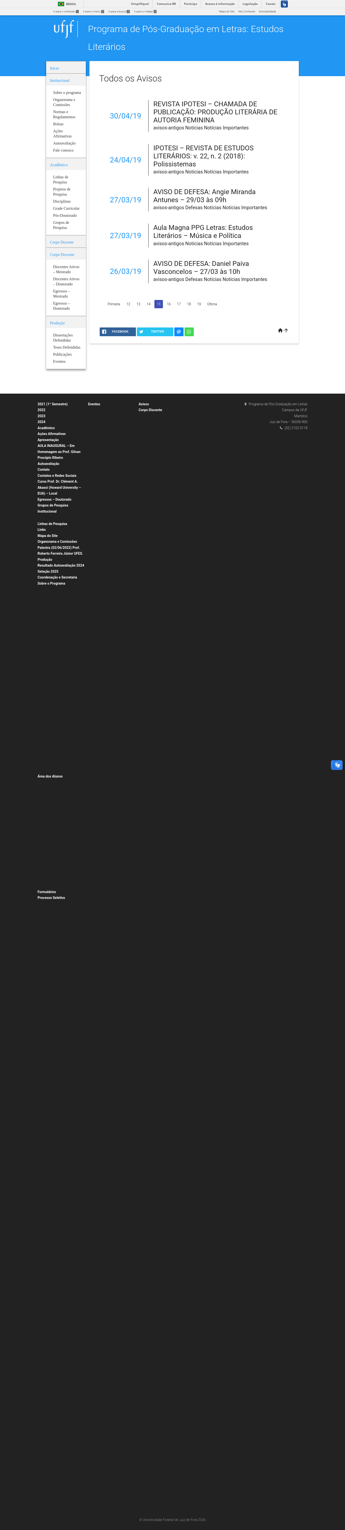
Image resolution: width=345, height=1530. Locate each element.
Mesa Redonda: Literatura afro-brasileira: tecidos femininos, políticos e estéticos (109, 932)
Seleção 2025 (48, 571)
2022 (41, 410)
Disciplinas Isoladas (52, 834)
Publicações (47, 757)
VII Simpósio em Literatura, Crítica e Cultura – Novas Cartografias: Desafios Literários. (111, 1500)
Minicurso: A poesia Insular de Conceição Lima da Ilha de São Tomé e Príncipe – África (112, 887)
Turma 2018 (148, 435)
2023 (41, 416)
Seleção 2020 (48, 904)
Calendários (47, 802)
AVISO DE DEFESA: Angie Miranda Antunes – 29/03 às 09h (204, 196)
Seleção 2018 (48, 981)
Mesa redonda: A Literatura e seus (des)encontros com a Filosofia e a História (111, 1223)
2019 (93, 513)
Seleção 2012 (48, 1026)
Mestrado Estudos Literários (158, 416)
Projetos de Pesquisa (53, 686)
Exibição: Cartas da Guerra (106, 758)
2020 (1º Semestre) (52, 872)
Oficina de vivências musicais (108, 874)
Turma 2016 (148, 448)
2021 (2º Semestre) (52, 879)
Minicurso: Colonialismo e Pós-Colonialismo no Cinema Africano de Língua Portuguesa (112, 1461)
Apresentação (48, 440)
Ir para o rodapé (145, 11)
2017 (93, 868)
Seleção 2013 (48, 1020)
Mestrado (46, 634)
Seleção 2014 (48, 1013)
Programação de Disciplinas (57, 814)
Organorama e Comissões (57, 541)
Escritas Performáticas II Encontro (111, 636)
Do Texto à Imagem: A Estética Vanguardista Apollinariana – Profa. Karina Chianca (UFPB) (111, 591)
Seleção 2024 (48, 962)
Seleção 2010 (48, 1039)
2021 (93, 507)
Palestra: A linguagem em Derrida (110, 1080)
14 (148, 304)
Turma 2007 (148, 506)
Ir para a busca (119, 11)
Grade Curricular (50, 622)
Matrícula (46, 808)
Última (212, 304)
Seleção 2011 (48, 1033)
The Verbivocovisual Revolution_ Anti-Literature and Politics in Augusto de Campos (109, 713)
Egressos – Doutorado (54, 499)
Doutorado (46, 628)
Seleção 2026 (48, 968)
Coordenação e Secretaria (57, 577)
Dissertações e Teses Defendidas (60, 654)
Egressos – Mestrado (154, 622)
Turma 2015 (148, 455)
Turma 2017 (148, 442)
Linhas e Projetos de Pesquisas (59, 679)
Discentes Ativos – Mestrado (158, 513)
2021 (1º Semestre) (53, 404)
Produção (45, 559)
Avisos (144, 404)
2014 (93, 1319)
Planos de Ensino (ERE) (54, 647)
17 (179, 304)
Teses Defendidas (51, 667)
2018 (93, 745)
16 (169, 304)
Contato (44, 469)
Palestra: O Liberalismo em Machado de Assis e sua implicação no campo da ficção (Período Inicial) (112, 1145)
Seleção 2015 (48, 1000)
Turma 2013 (148, 468)
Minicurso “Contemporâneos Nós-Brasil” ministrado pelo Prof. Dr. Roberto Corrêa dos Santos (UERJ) (111, 1442)
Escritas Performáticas (104, 752)
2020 (93, 410)
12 (128, 304)
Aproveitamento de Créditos (57, 795)
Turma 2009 (148, 493)
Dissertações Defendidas (55, 660)
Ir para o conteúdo (66, 11)
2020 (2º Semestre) (52, 885)
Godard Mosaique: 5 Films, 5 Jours (111, 642)
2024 (41, 422)
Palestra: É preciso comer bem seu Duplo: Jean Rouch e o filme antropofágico (111, 1242)
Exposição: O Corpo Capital (106, 977)
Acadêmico (46, 428)
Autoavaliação (48, 464)
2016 (93, 1061)
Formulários (47, 892)
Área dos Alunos (50, 776)
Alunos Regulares (50, 827)
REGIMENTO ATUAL (52, 705)
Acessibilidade (267, 11)
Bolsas (44, 517)
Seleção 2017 (48, 987)
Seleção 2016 (48, 994)
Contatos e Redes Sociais (57, 476)
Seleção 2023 (48, 955)
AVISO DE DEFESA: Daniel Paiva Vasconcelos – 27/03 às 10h (201, 268)
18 (189, 304)
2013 (93, 1487)
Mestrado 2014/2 (50, 1007)
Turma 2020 (148, 422)
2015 (93, 1171)
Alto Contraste (246, 11)
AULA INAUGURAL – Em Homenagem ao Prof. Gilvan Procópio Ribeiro (59, 452)
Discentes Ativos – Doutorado (159, 616)
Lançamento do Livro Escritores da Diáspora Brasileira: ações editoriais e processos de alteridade (111, 1261)
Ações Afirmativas (52, 434)
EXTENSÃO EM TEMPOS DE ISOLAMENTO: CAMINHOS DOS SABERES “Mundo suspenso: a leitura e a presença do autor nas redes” (110, 442)
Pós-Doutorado (49, 750)
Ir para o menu (93, 11)
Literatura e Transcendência (107, 661)
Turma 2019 (148, 429)
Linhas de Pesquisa (52, 524)
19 (199, 304)
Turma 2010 (148, 487)
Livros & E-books (50, 770)
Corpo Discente (150, 410)
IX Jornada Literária (102, 739)
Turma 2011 (148, 480)
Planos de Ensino (50, 821)
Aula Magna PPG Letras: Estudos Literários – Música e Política (203, 232)
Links (42, 530)
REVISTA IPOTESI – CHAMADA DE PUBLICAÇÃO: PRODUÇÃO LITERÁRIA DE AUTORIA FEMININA (215, 112)
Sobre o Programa (51, 583)
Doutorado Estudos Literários (158, 519)
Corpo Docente (49, 602)
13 (139, 304)
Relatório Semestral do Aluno (57, 853)
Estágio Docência (50, 596)
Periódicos (46, 763)
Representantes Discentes (56, 859)
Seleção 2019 (48, 975)
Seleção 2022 (48, 942)
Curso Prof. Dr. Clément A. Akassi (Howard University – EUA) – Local (59, 487)
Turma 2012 (148, 474)
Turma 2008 (148, 500)
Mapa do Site (227, 11)
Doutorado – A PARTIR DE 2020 (59, 615)
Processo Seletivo (51, 898)
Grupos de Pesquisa (53, 505)
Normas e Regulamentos (55, 692)
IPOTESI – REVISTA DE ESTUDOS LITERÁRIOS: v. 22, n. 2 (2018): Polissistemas (203, 156)
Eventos (94, 404)
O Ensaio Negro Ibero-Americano (110, 1300)
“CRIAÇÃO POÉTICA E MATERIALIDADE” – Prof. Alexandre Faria (111, 481)
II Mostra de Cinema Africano (108, 1364)
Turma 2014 (148, 461)
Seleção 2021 (48, 936)
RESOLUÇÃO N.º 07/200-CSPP (58, 699)
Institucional (47, 511)
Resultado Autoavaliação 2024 (61, 565)
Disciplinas (46, 589)
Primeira (114, 304)
